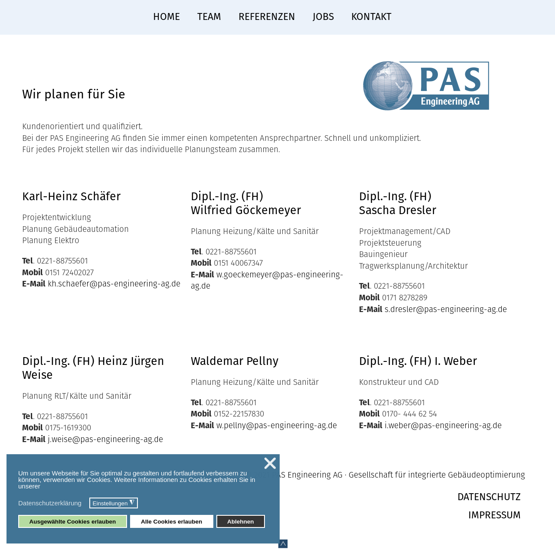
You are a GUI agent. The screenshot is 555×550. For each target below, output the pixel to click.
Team (209, 16)
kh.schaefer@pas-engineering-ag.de (114, 284)
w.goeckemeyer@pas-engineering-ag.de (267, 280)
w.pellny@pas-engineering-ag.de (276, 425)
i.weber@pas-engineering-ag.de (443, 425)
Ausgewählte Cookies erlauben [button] (72, 521)
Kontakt (371, 16)
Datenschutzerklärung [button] (50, 503)
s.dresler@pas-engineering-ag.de (446, 309)
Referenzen (266, 16)
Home (166, 16)
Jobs (323, 16)
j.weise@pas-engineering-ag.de (105, 439)
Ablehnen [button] (240, 521)
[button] (87, 504)
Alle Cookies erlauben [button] (171, 521)
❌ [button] (270, 463)
